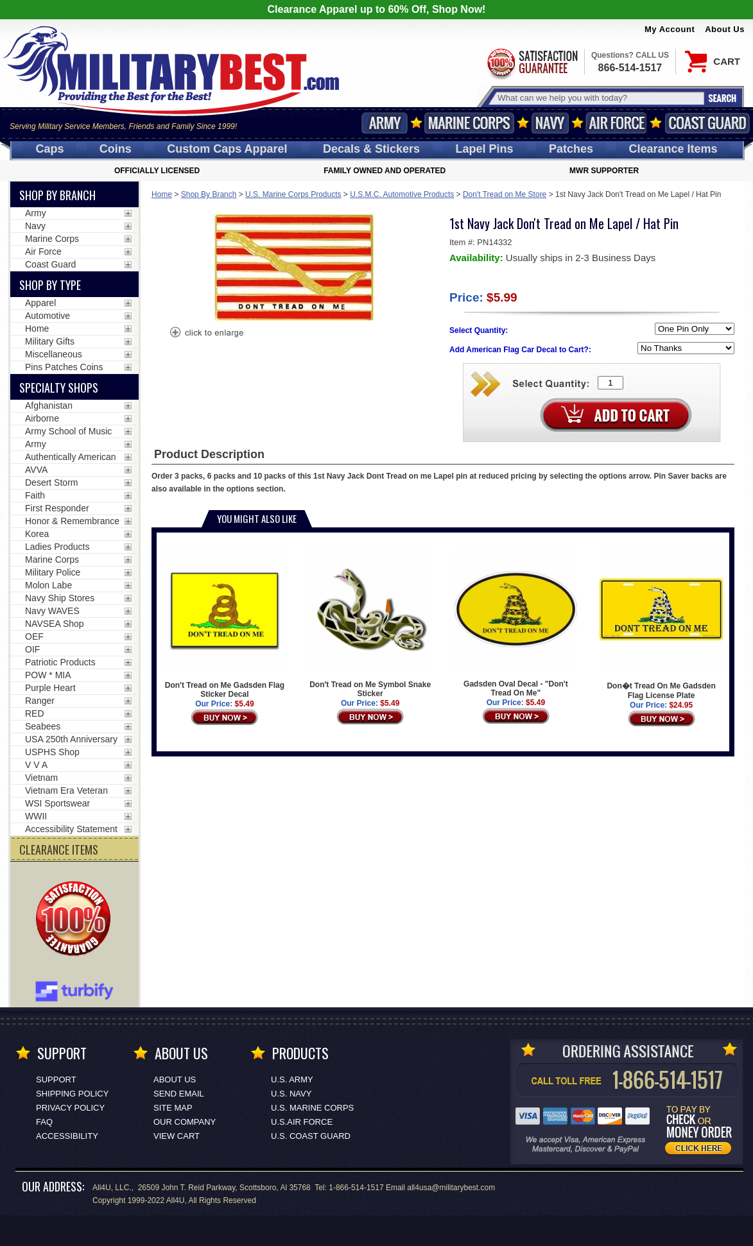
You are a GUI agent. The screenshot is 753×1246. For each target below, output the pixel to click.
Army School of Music (68, 431)
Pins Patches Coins (64, 367)
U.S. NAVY (291, 1093)
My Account (670, 29)
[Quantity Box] (610, 382)
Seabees (42, 726)
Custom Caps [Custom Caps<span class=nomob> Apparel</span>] (227, 148)
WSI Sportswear (57, 803)
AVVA (36, 470)
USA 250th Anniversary (71, 739)
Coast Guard (707, 123)
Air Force (616, 123)
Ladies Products (57, 547)
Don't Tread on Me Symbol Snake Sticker (370, 623)
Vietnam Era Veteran (66, 790)
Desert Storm (51, 482)
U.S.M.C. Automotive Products (402, 194)
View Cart (176, 1136)
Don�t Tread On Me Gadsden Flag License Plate (661, 624)
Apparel (40, 303)
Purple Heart (50, 688)
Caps (49, 148)
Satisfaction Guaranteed (531, 62)
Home (161, 194)
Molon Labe (48, 585)
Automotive (47, 316)
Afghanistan (49, 405)
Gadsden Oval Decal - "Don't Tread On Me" (516, 622)
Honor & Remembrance (72, 521)
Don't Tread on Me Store (504, 194)
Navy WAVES (52, 611)
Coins (116, 148)
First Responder (57, 508)
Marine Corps (469, 123)
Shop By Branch (209, 194)
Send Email (178, 1093)
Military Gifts (49, 341)
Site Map (173, 1108)
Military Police (52, 572)
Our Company (184, 1122)
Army (384, 123)
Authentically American (70, 457)
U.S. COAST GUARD (311, 1136)
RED (34, 713)
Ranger (40, 701)
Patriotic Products (60, 662)
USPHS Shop (52, 752)
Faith (35, 495)
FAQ (44, 1122)
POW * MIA (48, 675)
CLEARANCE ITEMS (58, 849)
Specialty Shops (58, 387)
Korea (37, 534)
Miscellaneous (53, 354)
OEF (34, 636)
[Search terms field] (599, 97)
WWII (36, 816)
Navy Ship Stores (59, 598)
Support (56, 1079)
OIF (32, 649)
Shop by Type (50, 285)
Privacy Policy (70, 1108)
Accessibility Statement (71, 829)
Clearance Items (672, 148)
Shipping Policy (72, 1093)
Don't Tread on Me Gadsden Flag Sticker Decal (224, 623)
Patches (571, 148)
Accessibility (67, 1136)
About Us (725, 29)
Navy (550, 123)
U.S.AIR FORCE (302, 1122)
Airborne (42, 418)
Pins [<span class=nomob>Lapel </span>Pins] (485, 148)
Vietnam (41, 777)
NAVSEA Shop (54, 624)
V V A (36, 765)
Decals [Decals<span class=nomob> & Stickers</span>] (371, 148)
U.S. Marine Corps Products (293, 194)
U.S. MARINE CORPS (312, 1108)
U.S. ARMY (292, 1079)
